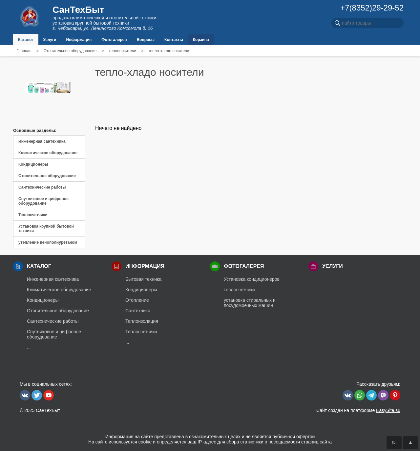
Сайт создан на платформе (358, 410)
